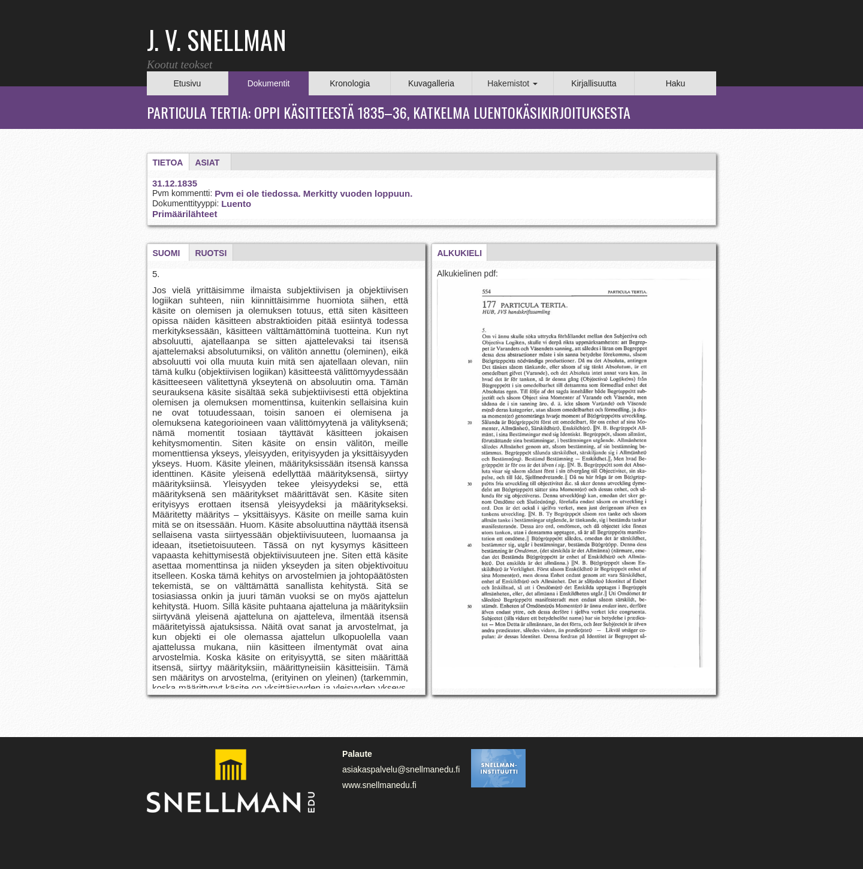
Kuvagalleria (431, 83)
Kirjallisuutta (593, 83)
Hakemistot (512, 83)
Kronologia (350, 83)
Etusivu (187, 83)
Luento (236, 204)
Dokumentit (269, 83)
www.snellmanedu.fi (379, 785)
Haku (676, 83)
